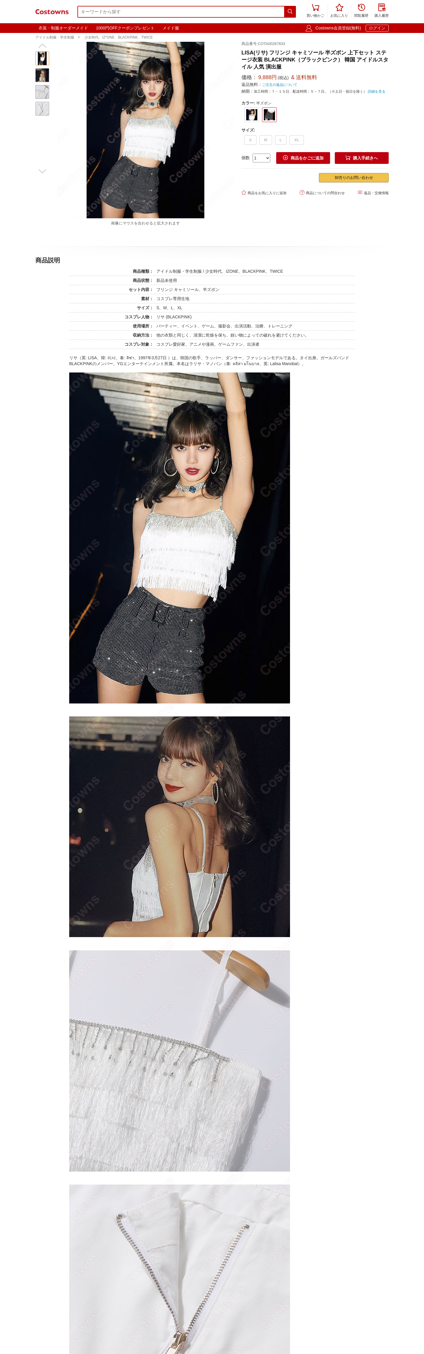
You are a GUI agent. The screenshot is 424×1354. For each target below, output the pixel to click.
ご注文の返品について (279, 85)
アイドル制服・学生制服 (54, 37)
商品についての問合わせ (322, 192)
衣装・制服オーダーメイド (63, 28)
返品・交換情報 (373, 192)
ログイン (377, 28)
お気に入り (339, 11)
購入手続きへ (361, 157)
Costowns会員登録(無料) (338, 28)
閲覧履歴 (361, 11)
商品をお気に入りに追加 (263, 192)
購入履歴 (382, 11)
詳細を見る (376, 91)
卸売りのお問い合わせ (354, 177)
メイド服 (171, 28)
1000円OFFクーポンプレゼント (125, 28)
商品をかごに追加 (303, 157)
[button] (42, 46)
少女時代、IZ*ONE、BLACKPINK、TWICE (119, 37)
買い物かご (315, 11)
